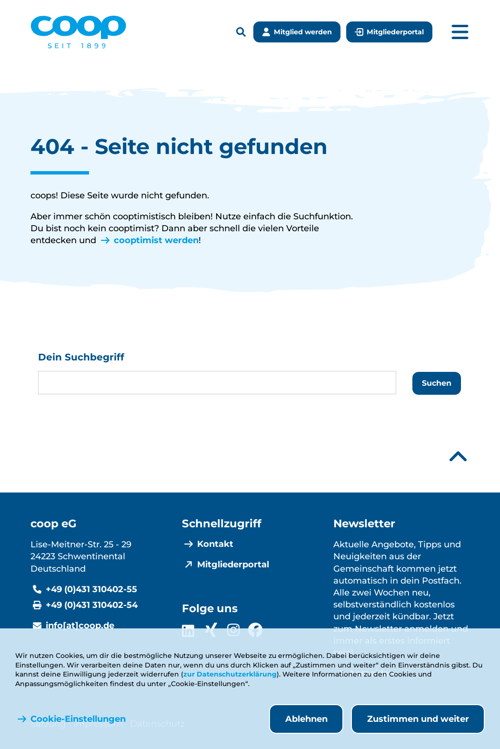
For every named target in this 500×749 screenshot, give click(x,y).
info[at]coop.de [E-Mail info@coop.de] (80, 625)
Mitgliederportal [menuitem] (233, 564)
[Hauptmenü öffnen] (460, 31)
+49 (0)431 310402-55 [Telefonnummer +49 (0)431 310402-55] (91, 589)
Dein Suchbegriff (81, 357)
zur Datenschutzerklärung (230, 674)
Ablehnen (306, 719)
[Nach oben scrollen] (458, 456)
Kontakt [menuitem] (215, 544)
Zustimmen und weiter (418, 719)
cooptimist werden (156, 240)
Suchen (436, 383)
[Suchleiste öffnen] (241, 32)
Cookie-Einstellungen (78, 719)
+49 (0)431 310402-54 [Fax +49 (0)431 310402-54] (92, 605)
